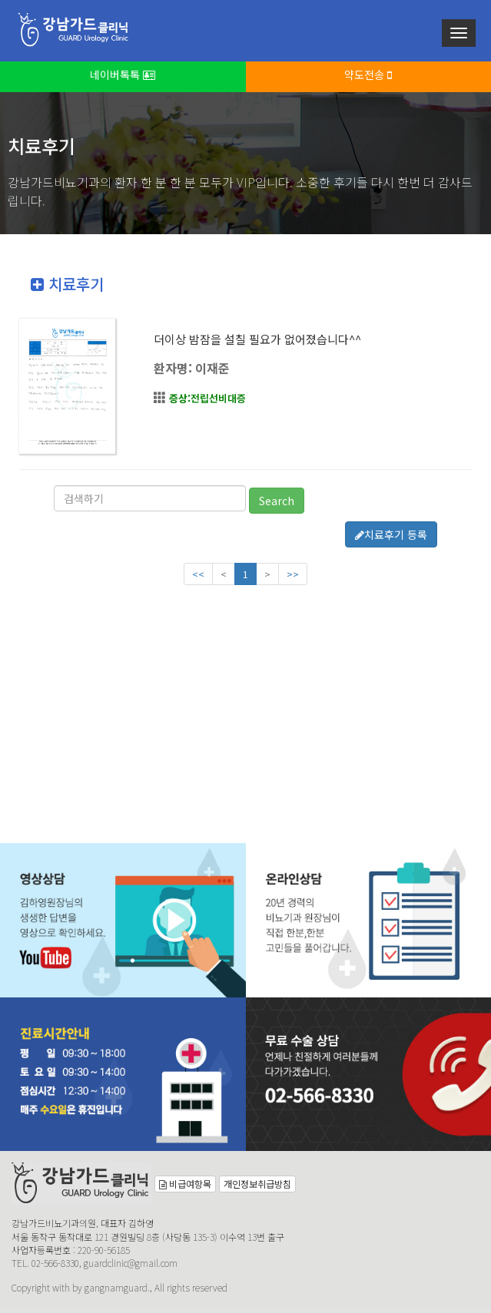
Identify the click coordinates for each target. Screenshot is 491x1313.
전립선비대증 (207, 398)
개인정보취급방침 (257, 1183)
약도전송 (368, 74)
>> (293, 573)
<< (198, 573)
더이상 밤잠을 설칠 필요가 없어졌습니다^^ (257, 339)
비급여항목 (185, 1183)
